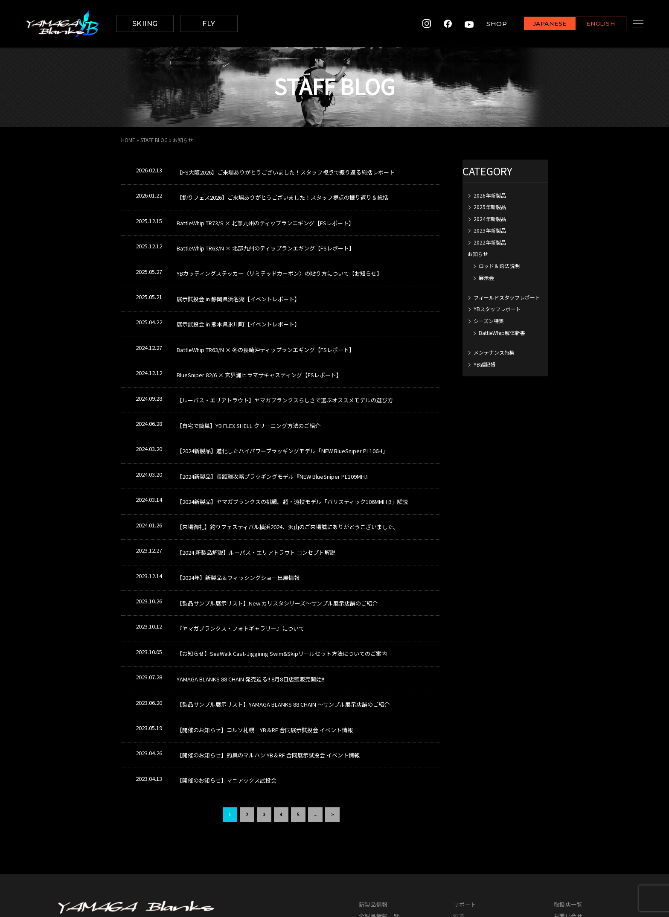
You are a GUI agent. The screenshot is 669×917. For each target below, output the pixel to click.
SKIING (145, 24)
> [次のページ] (332, 714)
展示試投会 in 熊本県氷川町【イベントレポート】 (238, 298)
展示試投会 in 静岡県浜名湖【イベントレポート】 (238, 276)
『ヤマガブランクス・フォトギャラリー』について (240, 554)
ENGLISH (590, 24)
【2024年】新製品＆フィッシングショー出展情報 (238, 511)
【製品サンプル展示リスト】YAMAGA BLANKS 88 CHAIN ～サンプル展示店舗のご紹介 (283, 618)
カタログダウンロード (388, 827)
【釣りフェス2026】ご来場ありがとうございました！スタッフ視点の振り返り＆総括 (282, 191)
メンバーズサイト (577, 850)
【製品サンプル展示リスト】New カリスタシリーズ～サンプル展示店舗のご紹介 (277, 533)
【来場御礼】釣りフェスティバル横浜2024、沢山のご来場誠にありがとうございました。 (288, 469)
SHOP (486, 24)
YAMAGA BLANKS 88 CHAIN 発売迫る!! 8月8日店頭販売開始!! (250, 597)
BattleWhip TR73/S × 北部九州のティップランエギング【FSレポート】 (265, 212)
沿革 (459, 816)
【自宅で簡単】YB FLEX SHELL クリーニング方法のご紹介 (248, 383)
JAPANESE (539, 24)
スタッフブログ (473, 850)
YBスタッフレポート (497, 308)
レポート (465, 839)
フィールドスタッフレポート (507, 297)
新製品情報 (373, 804)
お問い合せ (568, 816)
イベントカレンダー (385, 862)
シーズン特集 (489, 320)
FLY (208, 24)
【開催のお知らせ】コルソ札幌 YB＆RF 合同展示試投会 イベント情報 (265, 639)
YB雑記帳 (484, 364)
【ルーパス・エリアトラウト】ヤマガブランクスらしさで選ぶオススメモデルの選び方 (285, 362)
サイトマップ (571, 839)
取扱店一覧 (568, 804)
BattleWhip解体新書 (502, 332)
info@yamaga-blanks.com (93, 846)
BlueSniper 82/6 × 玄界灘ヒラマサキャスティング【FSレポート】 (259, 341)
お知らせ (478, 253)
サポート (465, 804)
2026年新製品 (490, 195)
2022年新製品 (490, 242)
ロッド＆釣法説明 (499, 265)
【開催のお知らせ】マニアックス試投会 (226, 682)
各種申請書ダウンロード (485, 862)
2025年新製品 (490, 206)
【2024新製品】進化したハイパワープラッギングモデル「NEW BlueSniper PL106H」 (282, 405)
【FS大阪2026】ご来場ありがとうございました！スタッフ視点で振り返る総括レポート (286, 170)
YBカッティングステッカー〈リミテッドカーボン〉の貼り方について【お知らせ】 (279, 255)
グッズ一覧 (373, 839)
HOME (128, 139)
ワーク (462, 827)
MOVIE (367, 850)
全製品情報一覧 (379, 816)
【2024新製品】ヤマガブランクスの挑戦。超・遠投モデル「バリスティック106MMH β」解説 (292, 447)
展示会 (486, 277)
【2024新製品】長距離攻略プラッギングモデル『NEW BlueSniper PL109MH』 (273, 426)
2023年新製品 (490, 230)
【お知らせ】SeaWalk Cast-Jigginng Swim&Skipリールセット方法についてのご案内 (282, 575)
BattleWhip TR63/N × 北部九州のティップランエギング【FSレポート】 (266, 234)
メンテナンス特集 (494, 352)
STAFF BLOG (154, 139)
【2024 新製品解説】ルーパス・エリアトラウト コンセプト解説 (256, 490)
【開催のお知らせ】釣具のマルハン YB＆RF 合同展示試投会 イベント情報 (268, 661)
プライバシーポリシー (583, 827)
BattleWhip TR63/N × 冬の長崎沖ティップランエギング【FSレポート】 (266, 319)
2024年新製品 (490, 218)
